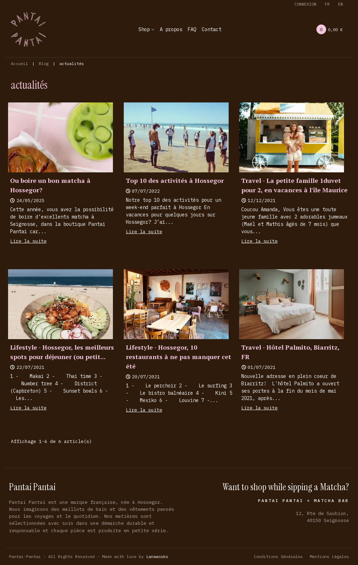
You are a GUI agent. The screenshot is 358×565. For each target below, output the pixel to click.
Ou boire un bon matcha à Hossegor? (50, 185)
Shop (144, 29)
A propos (171, 29)
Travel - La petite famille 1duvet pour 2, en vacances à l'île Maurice (294, 185)
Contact (211, 29)
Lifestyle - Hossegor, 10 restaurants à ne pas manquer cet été (178, 356)
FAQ (192, 29)
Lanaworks (157, 556)
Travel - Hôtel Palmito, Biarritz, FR (290, 352)
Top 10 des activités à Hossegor (175, 180)
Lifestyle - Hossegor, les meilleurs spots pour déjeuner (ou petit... (62, 352)
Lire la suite (28, 241)
